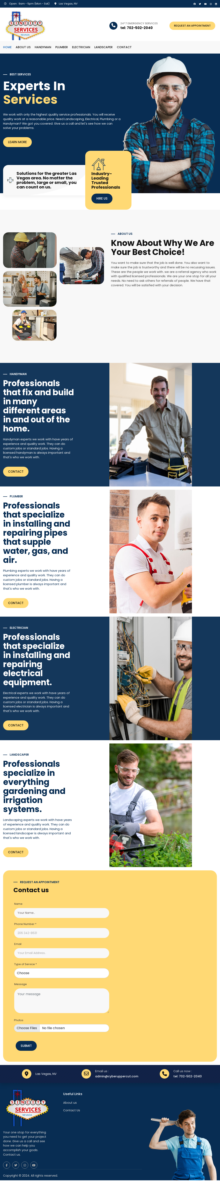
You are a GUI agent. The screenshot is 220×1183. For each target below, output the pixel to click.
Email (17, 944)
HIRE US (102, 198)
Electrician (81, 47)
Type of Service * (25, 964)
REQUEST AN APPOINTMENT (192, 26)
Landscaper (103, 47)
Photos (18, 1020)
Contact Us (72, 1111)
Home (7, 47)
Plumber (61, 47)
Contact (124, 47)
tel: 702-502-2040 (187, 1077)
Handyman (43, 47)
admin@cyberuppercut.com (117, 1077)
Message (20, 984)
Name (18, 904)
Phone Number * (25, 924)
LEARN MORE (17, 142)
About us (23, 47)
